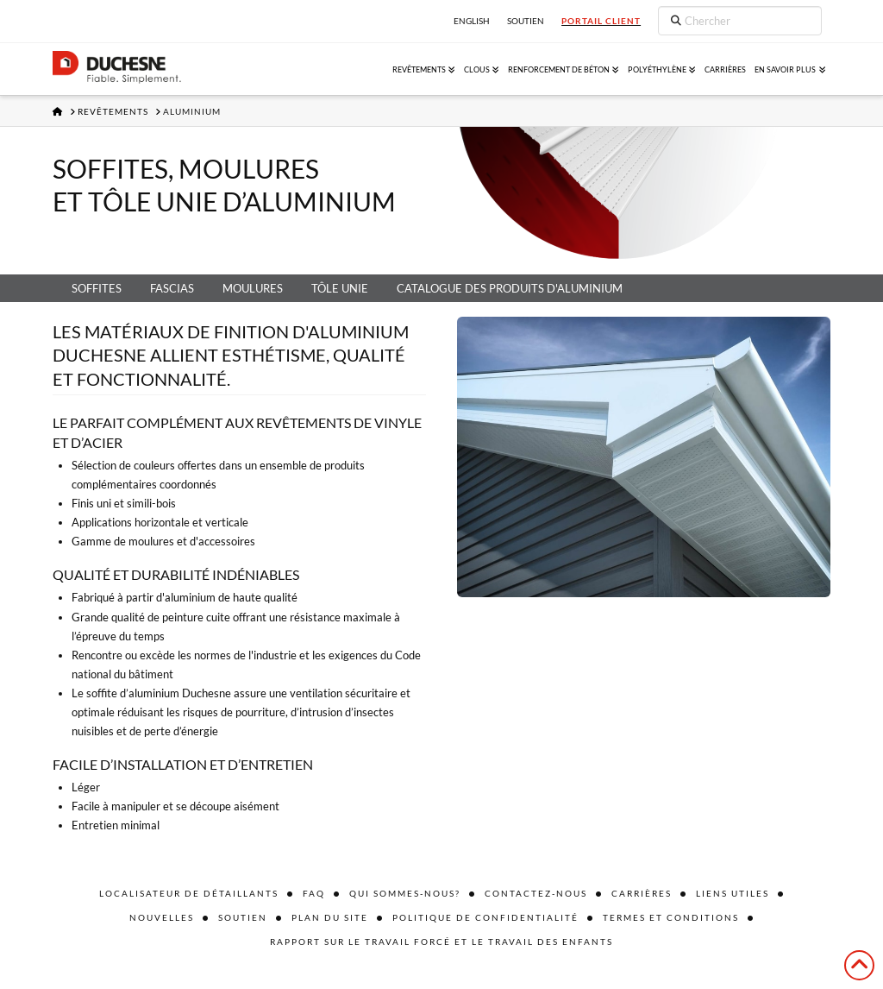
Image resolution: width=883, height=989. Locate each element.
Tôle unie (339, 288)
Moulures (252, 288)
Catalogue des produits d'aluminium (510, 288)
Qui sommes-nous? (404, 893)
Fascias (172, 288)
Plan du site (329, 917)
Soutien (242, 917)
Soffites (97, 288)
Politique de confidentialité (485, 917)
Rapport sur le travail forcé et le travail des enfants (441, 941)
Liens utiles (732, 893)
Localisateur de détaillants (189, 893)
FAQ (314, 893)
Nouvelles (161, 917)
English (472, 21)
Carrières (641, 893)
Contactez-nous (536, 893)
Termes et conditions (671, 917)
